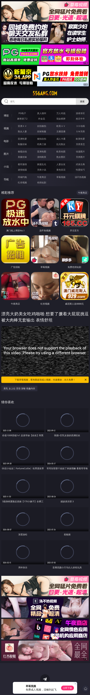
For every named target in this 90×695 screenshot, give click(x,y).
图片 (6, 154)
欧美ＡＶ (60, 125)
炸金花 (41, 118)
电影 (6, 141)
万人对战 (60, 113)
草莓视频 (60, 177)
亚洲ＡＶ (22, 125)
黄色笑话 (60, 169)
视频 (6, 128)
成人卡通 (60, 138)
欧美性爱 (80, 138)
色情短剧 (41, 182)
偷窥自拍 (22, 151)
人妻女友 (60, 164)
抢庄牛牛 (80, 118)
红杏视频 (22, 182)
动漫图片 (80, 151)
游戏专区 (80, 113)
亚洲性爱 (22, 138)
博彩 (6, 115)
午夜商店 (41, 177)
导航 (6, 179)
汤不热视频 (80, 177)
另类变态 (80, 144)
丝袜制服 (41, 131)
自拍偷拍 (41, 125)
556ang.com (45, 93)
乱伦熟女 (60, 144)
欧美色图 (60, 151)
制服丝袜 (22, 144)
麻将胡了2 (22, 118)
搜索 (82, 101)
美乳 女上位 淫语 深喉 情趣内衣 (19, 388)
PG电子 (22, 113)
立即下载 (67, 687)
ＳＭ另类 (80, 131)
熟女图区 (60, 156)
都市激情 (22, 164)
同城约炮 (22, 177)
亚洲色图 (41, 151)
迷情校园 (22, 169)
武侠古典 (80, 164)
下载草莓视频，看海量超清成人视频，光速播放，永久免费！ (51, 380)
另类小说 (41, 169)
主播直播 (60, 131)
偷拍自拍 (41, 138)
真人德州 (41, 113)
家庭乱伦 (41, 164)
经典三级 (41, 144)
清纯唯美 (41, 156)
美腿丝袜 (22, 156)
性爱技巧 (80, 169)
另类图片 (80, 156)
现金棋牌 (60, 118)
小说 (6, 166)
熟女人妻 (22, 131)
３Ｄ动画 (80, 125)
